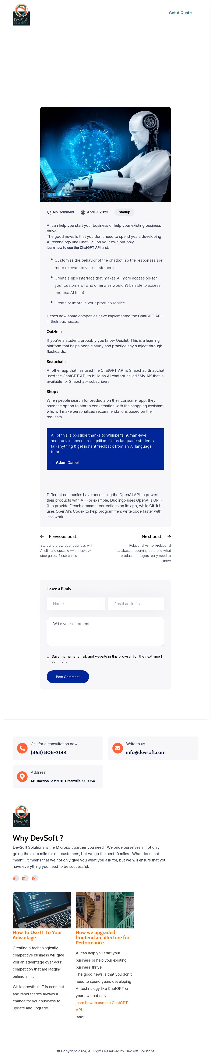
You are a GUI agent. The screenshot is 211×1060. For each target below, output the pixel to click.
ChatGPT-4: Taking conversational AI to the (116, 62)
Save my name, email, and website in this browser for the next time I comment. (107, 659)
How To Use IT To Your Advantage (37, 935)
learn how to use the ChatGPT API (74, 247)
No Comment (63, 212)
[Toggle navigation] (138, 14)
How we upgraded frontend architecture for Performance (102, 937)
